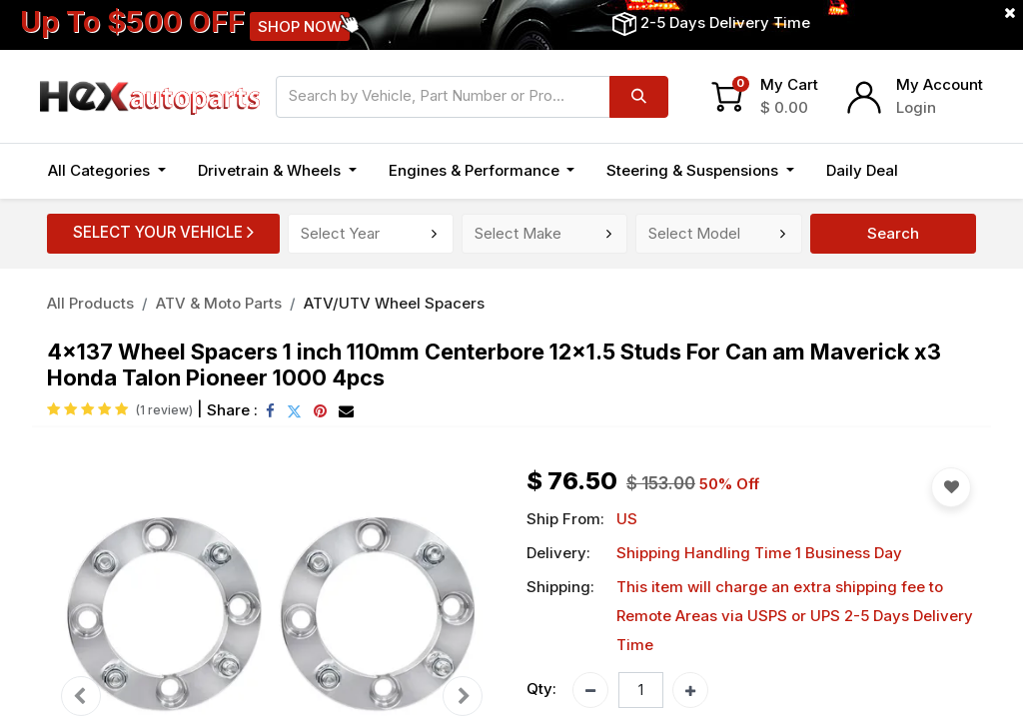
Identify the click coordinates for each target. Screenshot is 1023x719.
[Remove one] (590, 690)
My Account (939, 84)
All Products (90, 303)
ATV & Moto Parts (219, 303)
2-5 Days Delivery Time (725, 22)
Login (916, 107)
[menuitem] (862, 171)
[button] (936, 171)
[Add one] (690, 690)
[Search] (638, 97)
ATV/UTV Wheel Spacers (394, 303)
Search (893, 233)
